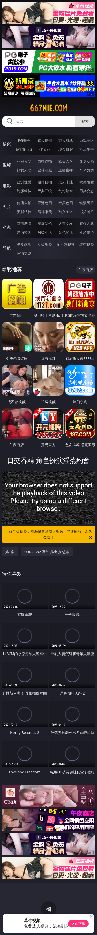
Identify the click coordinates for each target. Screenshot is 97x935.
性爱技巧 (86, 232)
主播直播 (65, 170)
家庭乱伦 (45, 223)
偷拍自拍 (45, 182)
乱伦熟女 (65, 190)
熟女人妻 (24, 170)
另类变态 (86, 190)
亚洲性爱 (24, 182)
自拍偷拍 (45, 161)
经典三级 (45, 190)
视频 (7, 165)
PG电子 (24, 140)
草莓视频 (45, 244)
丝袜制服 (45, 170)
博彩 (7, 144)
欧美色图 (65, 202)
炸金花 (44, 149)
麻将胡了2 (24, 149)
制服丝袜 (24, 190)
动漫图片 (86, 202)
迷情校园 (24, 232)
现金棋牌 (65, 149)
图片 (7, 206)
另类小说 (45, 232)
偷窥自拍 (24, 202)
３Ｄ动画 (86, 161)
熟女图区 (65, 211)
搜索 (85, 121)
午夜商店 (24, 244)
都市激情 (24, 223)
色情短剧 (24, 253)
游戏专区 (86, 140)
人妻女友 (65, 223)
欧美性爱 (86, 182)
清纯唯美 (45, 211)
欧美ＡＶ (65, 161)
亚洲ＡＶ (24, 161)
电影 (7, 186)
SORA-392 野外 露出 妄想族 (46, 551)
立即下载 (78, 923)
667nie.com (48, 108)
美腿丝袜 (24, 211)
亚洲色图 (45, 202)
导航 (7, 248)
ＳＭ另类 (86, 170)
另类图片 (86, 211)
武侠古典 (86, 223)
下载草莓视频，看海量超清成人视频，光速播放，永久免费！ (49, 535)
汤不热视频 (66, 244)
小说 (7, 227)
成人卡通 (65, 182)
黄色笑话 (65, 232)
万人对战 (65, 140)
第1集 (9, 551)
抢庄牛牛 (86, 149)
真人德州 (45, 140)
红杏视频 (86, 244)
